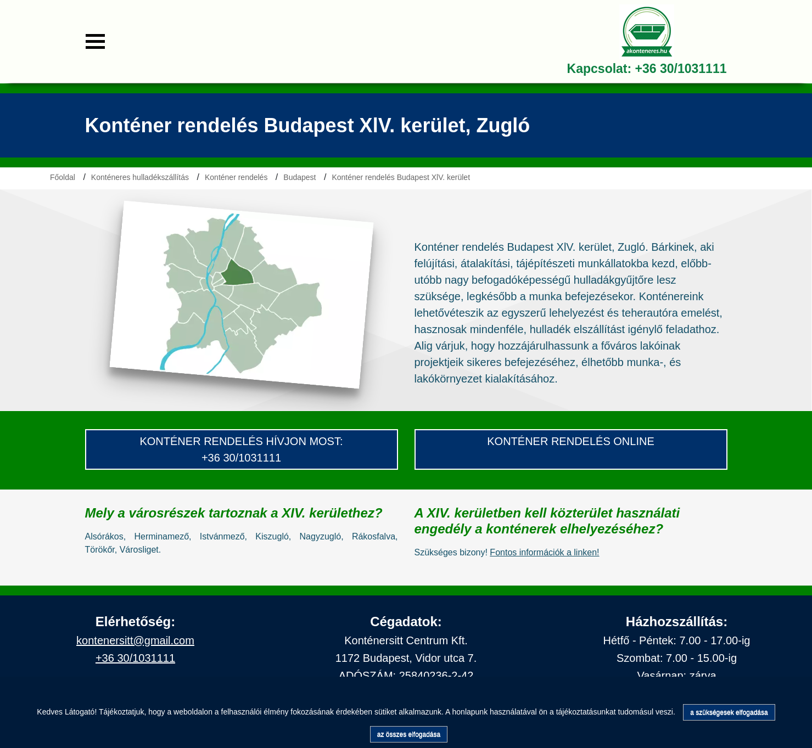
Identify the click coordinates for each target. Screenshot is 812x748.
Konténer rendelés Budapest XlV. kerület (401, 177)
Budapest (299, 177)
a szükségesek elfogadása (729, 712)
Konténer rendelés (236, 177)
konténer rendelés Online (570, 441)
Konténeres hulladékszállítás (140, 177)
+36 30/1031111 (681, 68)
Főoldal (62, 177)
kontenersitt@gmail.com (135, 640)
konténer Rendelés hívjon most (239, 441)
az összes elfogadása (408, 734)
